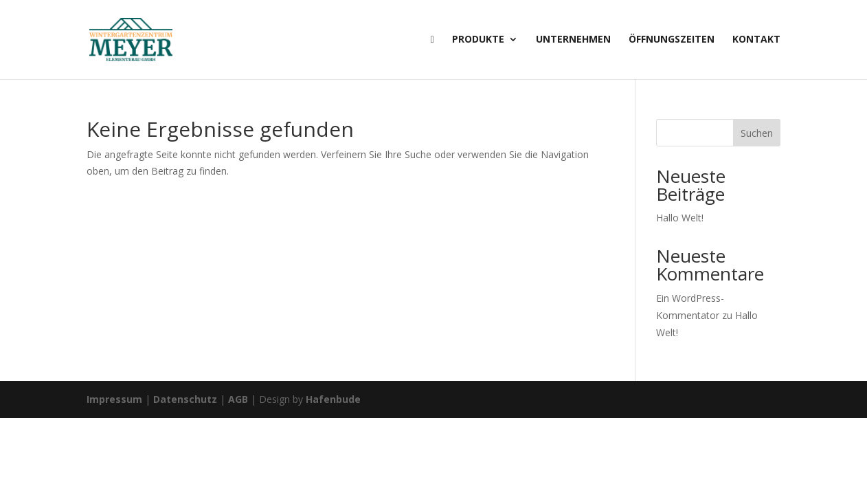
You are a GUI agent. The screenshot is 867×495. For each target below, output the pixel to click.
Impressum (114, 399)
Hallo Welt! (679, 217)
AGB (238, 399)
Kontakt (756, 39)
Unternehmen (573, 39)
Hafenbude (333, 399)
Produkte (478, 39)
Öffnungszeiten (671, 39)
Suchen (757, 133)
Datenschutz (185, 399)
